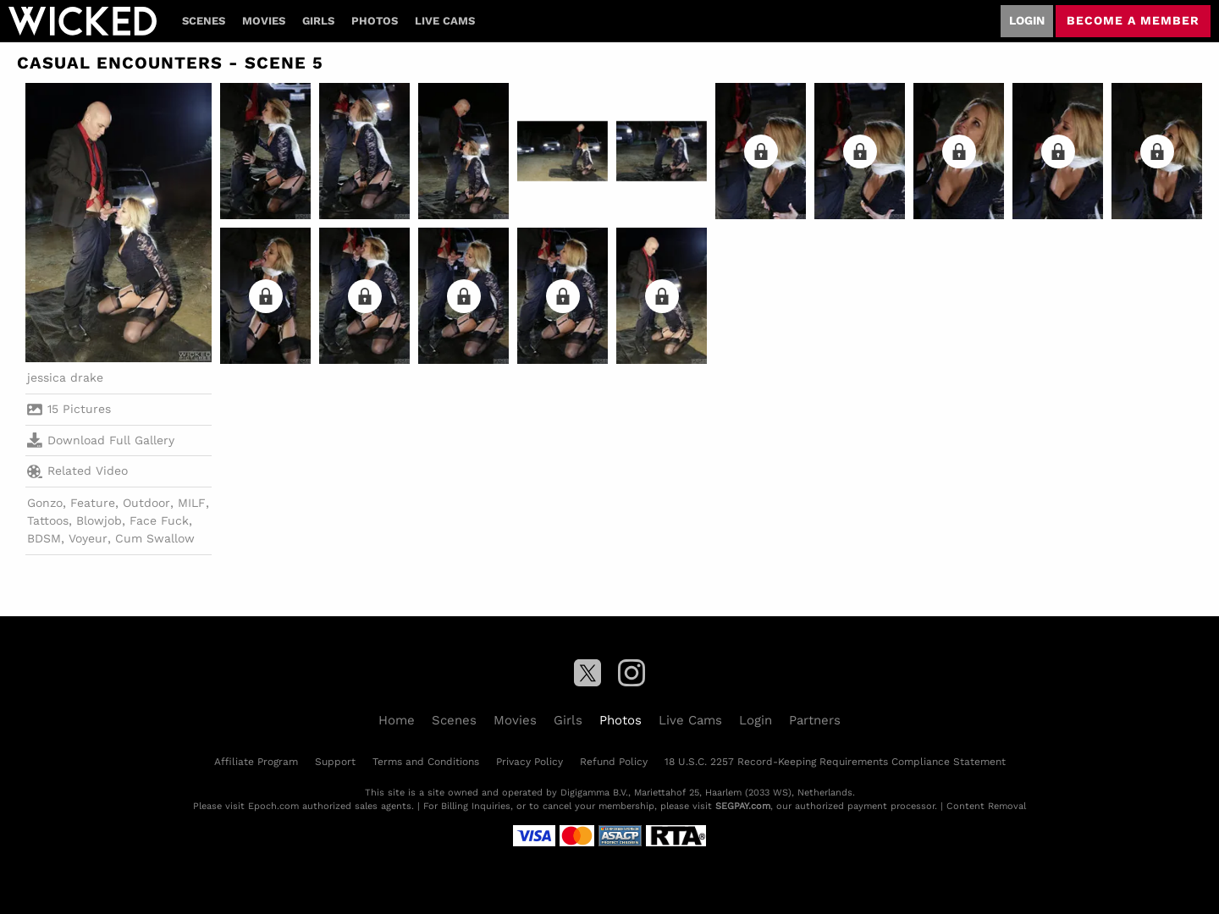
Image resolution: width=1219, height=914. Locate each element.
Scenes (203, 20)
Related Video (77, 471)
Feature (92, 502)
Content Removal (986, 806)
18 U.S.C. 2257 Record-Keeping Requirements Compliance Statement (835, 762)
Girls (318, 20)
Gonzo (45, 502)
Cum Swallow (155, 538)
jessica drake (65, 377)
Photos (374, 20)
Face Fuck (159, 520)
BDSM (44, 538)
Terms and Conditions (425, 762)
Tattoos (48, 520)
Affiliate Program (256, 762)
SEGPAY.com (742, 806)
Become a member (1133, 20)
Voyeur (88, 538)
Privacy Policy (529, 762)
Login (1027, 20)
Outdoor (146, 502)
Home (396, 720)
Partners (815, 720)
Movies (263, 20)
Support (335, 762)
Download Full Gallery (100, 440)
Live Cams (445, 20)
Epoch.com (273, 806)
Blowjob (99, 520)
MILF (192, 502)
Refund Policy (614, 762)
